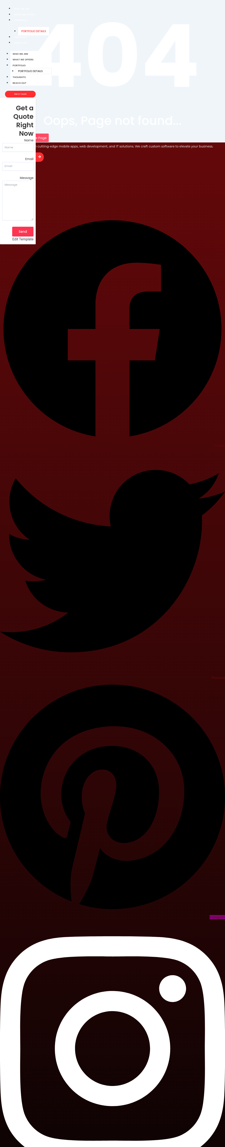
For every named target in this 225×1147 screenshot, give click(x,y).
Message (27, 178)
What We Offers (24, 14)
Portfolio (20, 20)
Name (29, 140)
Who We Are (21, 8)
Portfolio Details (33, 31)
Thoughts (20, 37)
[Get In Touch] (20, 94)
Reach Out (21, 43)
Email (29, 159)
